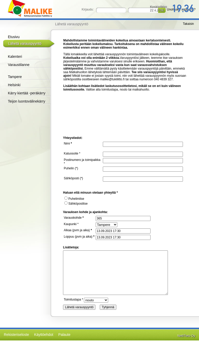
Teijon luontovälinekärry (26, 101)
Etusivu (14, 37)
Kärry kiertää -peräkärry (26, 93)
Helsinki (14, 85)
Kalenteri (15, 56)
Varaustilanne (19, 65)
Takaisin (188, 24)
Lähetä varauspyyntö (24, 43)
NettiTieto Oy (186, 336)
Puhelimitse (74, 199)
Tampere (15, 77)
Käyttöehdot (43, 335)
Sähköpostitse (76, 203)
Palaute (64, 335)
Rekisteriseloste (16, 335)
